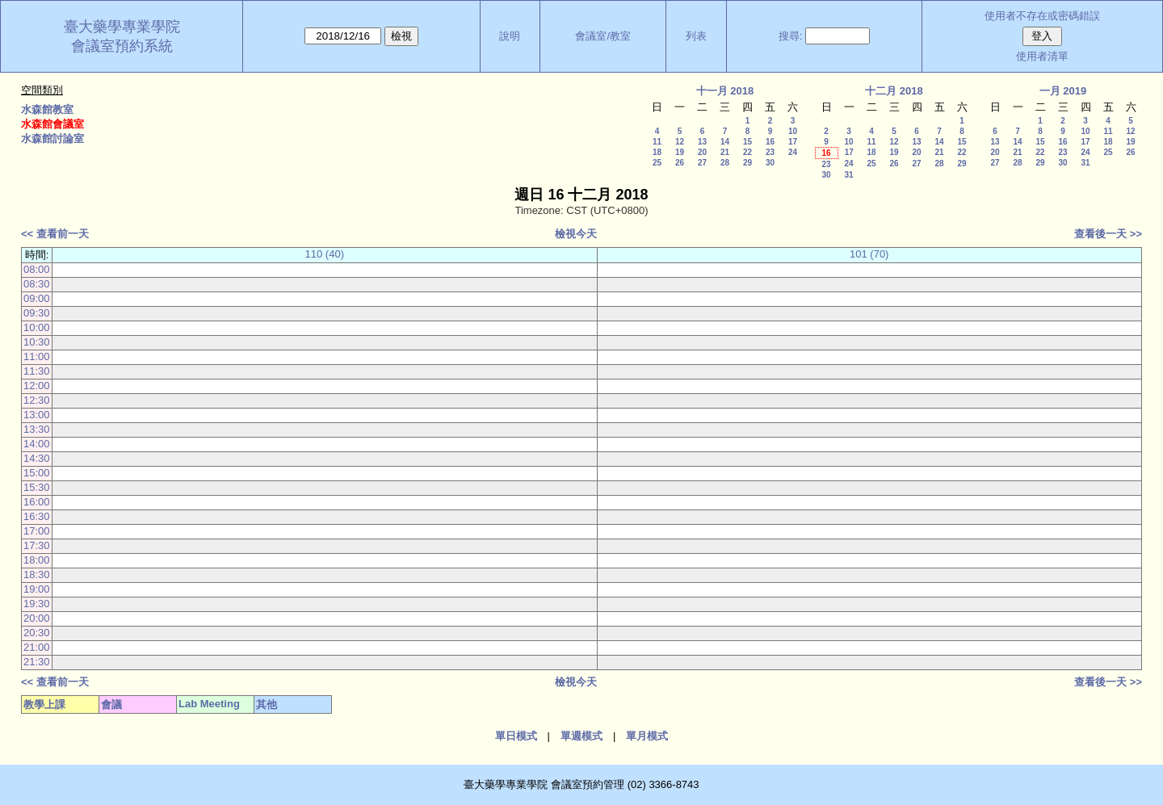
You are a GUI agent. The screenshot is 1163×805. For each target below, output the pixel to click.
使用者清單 (1042, 56)
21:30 (36, 662)
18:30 (36, 574)
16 (770, 141)
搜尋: (791, 36)
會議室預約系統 (122, 46)
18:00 (36, 560)
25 (657, 162)
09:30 (36, 313)
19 (679, 152)
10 (792, 131)
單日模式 (516, 736)
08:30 (36, 284)
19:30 (36, 603)
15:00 (36, 473)
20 (702, 152)
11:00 (36, 356)
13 (702, 141)
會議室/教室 (603, 36)
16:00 (36, 502)
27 (702, 162)
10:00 (36, 327)
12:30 (36, 400)
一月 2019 (1063, 91)
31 (848, 174)
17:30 (36, 545)
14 (724, 141)
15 (747, 141)
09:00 (36, 298)
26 (679, 162)
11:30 (36, 371)
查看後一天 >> (1108, 234)
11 (657, 141)
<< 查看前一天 (55, 234)
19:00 (36, 589)
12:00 (36, 385)
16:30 (36, 516)
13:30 (36, 429)
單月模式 (647, 736)
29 (747, 162)
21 (724, 152)
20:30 (36, 633)
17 (792, 141)
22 (747, 152)
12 (679, 141)
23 (770, 152)
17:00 (36, 531)
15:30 (36, 487)
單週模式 (581, 736)
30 (770, 162)
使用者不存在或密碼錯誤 (1042, 16)
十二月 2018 (894, 91)
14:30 (36, 458)
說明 (509, 36)
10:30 (36, 342)
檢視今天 (576, 234)
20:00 (36, 618)
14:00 (36, 444)
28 (724, 162)
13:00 (36, 415)
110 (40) (324, 254)
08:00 (36, 269)
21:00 (36, 647)
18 (657, 152)
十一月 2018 (725, 91)
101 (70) (869, 254)
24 (792, 152)
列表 (696, 36)
